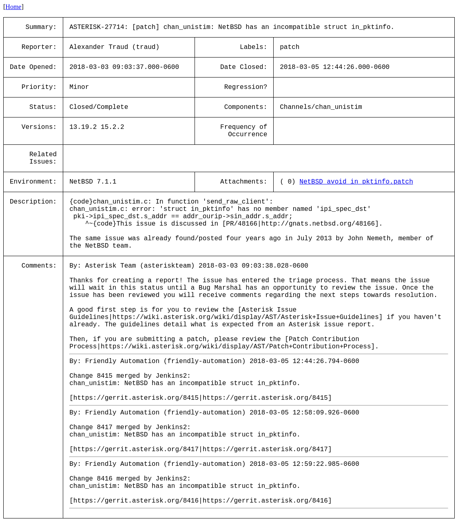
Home (13, 6)
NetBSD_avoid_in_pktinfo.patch (356, 182)
